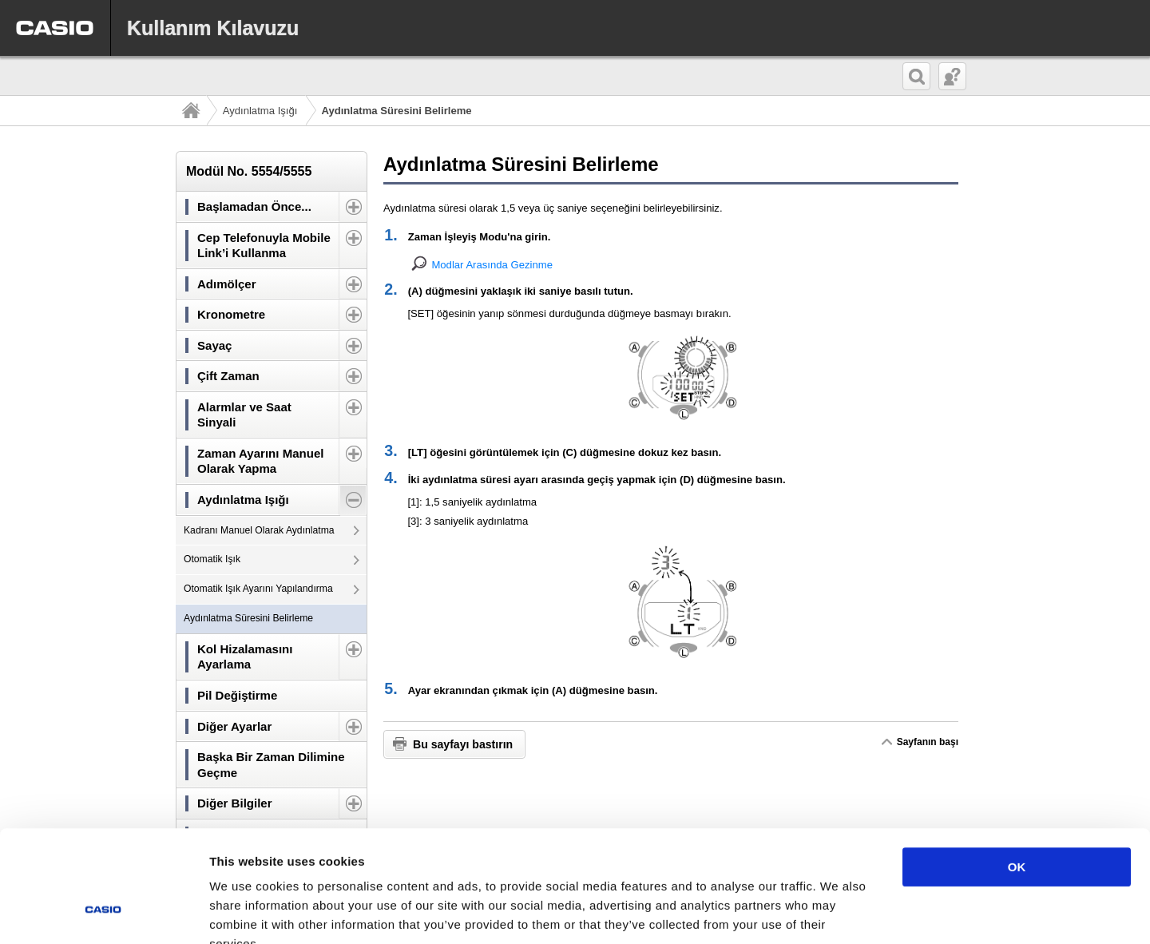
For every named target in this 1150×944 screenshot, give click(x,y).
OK (1017, 771)
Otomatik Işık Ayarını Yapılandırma (258, 588)
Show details (838, 912)
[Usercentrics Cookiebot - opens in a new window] (103, 913)
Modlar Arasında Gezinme (492, 265)
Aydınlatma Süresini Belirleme (248, 618)
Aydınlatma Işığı (260, 111)
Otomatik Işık (212, 559)
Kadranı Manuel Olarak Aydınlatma (259, 530)
